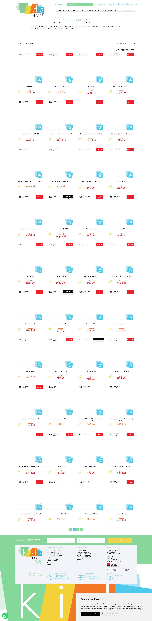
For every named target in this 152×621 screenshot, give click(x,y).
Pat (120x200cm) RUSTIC (30, 134)
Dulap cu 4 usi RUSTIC (61, 86)
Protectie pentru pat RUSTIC (91, 181)
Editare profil (112, 560)
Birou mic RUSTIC (61, 276)
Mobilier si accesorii (105, 10)
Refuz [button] (97, 614)
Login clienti (111, 552)
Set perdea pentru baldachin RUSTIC (30, 466)
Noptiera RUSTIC (91, 229)
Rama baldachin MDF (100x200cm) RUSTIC (91, 419)
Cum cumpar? (81, 550)
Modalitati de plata (84, 552)
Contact (50, 562)
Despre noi (51, 558)
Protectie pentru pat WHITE (61, 181)
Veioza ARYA (61, 466)
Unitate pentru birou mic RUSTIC (121, 276)
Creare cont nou (113, 550)
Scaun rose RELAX (61, 371)
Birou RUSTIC (30, 276)
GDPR (79, 560)
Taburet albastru (30, 371)
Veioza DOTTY (61, 514)
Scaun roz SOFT (91, 324)
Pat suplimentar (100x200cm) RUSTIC (30, 181)
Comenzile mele (112, 558)
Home (56, 23)
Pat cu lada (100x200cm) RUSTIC (61, 134)
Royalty (40, 575)
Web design (32, 575)
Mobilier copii (75, 10)
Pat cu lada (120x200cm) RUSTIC (121, 134)
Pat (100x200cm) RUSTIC (121, 86)
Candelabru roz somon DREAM (30, 514)
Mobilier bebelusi (62, 10)
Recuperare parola (114, 553)
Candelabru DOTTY (91, 514)
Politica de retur (83, 558)
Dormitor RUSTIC (30, 86)
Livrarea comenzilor (84, 553)
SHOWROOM (101, 4)
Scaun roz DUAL (60, 324)
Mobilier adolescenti (89, 10)
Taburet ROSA (91, 371)
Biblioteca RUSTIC (121, 229)
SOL (48, 565)
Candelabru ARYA (91, 466)
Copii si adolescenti (66, 23)
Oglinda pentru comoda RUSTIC (30, 229)
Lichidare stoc (126, 10)
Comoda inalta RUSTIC (60, 229)
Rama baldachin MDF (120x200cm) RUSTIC (121, 419)
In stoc (116, 10)
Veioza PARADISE (121, 514)
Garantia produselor (85, 557)
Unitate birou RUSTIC (91, 276)
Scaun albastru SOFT (121, 324)
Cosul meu (110, 556)
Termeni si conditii (83, 555)
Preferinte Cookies (114, 561)
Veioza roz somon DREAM (121, 466)
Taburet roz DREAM (60, 419)
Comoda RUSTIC (121, 181)
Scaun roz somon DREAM (121, 371)
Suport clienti (52, 559)
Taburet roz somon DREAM (30, 419)
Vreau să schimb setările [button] (110, 614)
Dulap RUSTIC (91, 86)
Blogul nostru (52, 561)
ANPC (49, 564)
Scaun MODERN (30, 324)
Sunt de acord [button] (87, 614)
